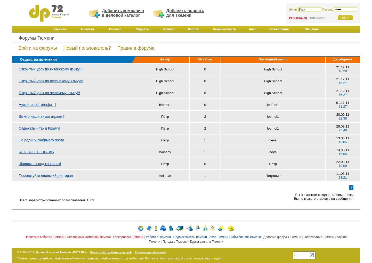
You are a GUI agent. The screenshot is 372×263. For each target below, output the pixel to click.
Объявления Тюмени (246, 237)
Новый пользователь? (87, 48)
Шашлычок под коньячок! (40, 164)
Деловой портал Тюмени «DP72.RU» (61, 252)
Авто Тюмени (218, 237)
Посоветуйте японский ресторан (46, 176)
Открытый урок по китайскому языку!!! (51, 69)
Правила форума (136, 48)
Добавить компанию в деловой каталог (123, 12)
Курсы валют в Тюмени (206, 241)
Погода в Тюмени (175, 241)
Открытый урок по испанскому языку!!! (51, 81)
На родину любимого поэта (41, 140)
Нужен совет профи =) (37, 105)
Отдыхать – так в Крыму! (39, 128)
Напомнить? (317, 17)
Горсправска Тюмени (128, 237)
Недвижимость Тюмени (190, 237)
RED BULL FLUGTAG (36, 152)
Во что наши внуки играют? (42, 116)
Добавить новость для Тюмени (185, 12)
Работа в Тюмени (158, 237)
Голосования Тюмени (319, 237)
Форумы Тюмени (37, 38)
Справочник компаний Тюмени (89, 237)
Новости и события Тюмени (44, 237)
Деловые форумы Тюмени (282, 237)
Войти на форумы (38, 48)
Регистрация (298, 17)
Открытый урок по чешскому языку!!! (49, 93)
